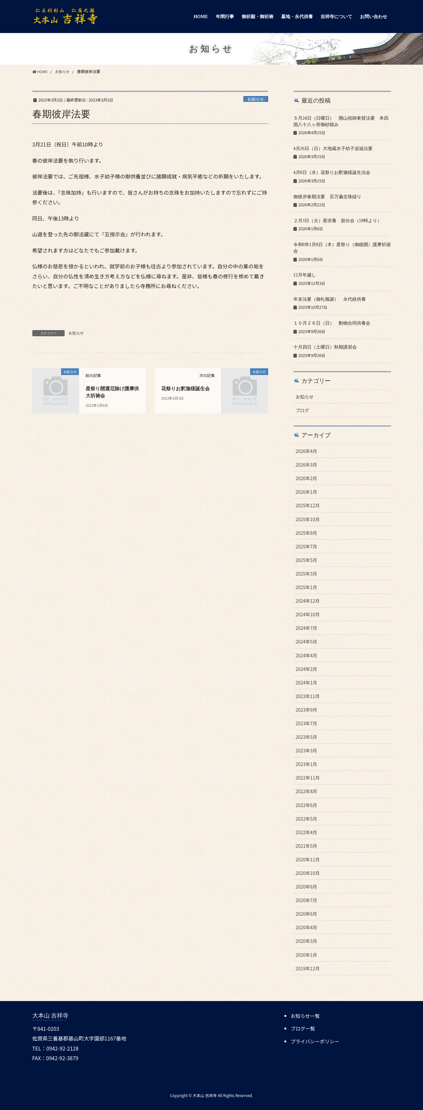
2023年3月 (306, 749)
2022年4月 (306, 831)
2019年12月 (308, 967)
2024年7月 (306, 626)
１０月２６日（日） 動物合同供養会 (334, 322)
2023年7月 (306, 722)
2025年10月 (308, 517)
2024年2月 (306, 667)
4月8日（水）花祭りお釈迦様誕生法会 (331, 172)
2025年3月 (306, 572)
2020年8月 (306, 885)
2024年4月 (306, 654)
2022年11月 (308, 776)
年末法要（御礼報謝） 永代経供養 (331, 298)
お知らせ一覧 (306, 1014)
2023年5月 (306, 735)
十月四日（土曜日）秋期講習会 (325, 346)
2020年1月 (306, 953)
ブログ (302, 409)
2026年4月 (306, 450)
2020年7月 (306, 899)
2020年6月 (306, 912)
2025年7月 (306, 545)
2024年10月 (308, 613)
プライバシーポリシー (316, 1039)
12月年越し (304, 274)
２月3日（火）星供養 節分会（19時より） (337, 220)
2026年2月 (306, 477)
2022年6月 (306, 803)
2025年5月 (306, 558)
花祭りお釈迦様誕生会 (187, 388)
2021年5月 (306, 844)
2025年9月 (306, 531)
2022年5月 (306, 817)
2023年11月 (308, 695)
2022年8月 (306, 790)
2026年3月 (306, 463)
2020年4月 (306, 926)
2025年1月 (306, 586)
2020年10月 (308, 871)
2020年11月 (308, 858)
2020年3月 (306, 939)
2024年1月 (306, 681)
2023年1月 (306, 763)
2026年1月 (306, 490)
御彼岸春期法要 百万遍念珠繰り (327, 196)
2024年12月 (308, 599)
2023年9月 (306, 708)
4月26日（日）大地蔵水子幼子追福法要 (333, 148)
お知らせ (256, 99)
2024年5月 (306, 640)
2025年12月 (308, 504)
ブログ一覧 (303, 1027)
